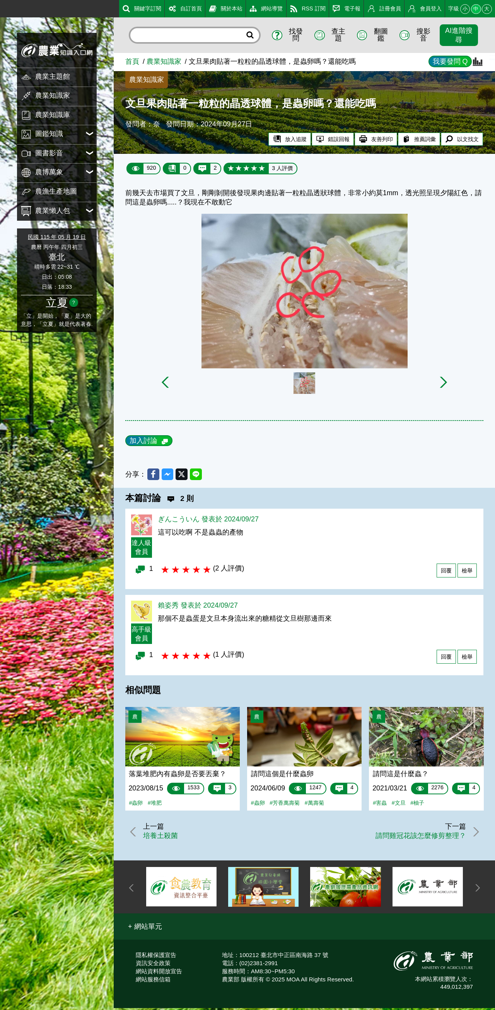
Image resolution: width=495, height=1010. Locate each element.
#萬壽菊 (314, 805)
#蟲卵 (136, 805)
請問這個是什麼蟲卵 (282, 776)
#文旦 (399, 805)
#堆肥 (155, 805)
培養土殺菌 (163, 837)
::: (3, 7)
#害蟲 (380, 805)
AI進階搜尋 (459, 35)
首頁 (132, 61)
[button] (145, 928)
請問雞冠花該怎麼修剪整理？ (417, 837)
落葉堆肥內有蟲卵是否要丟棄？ (177, 776)
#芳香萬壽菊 (285, 805)
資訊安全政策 (153, 965)
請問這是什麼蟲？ (400, 776)
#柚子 (417, 805)
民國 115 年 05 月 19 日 (56, 237)
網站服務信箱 (153, 981)
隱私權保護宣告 (156, 957)
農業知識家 (164, 61)
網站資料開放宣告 (159, 973)
